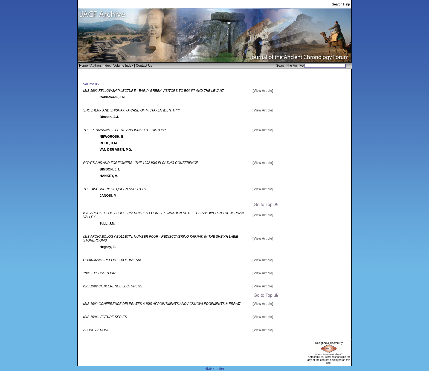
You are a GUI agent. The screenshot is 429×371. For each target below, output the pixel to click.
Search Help (341, 4)
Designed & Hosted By (329, 342)
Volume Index (123, 65)
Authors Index (100, 65)
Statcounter (215, 368)
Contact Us (144, 65)
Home (83, 65)
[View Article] (263, 91)
